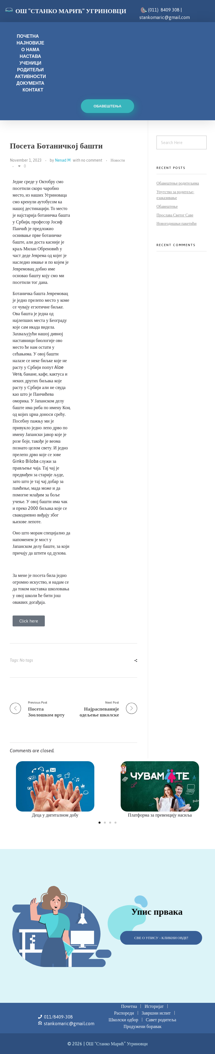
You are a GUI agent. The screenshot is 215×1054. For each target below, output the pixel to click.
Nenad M (63, 160)
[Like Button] (19, 166)
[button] (100, 823)
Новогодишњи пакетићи (176, 223)
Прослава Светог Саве (174, 215)
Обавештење (167, 206)
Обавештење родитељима (177, 183)
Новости (118, 160)
